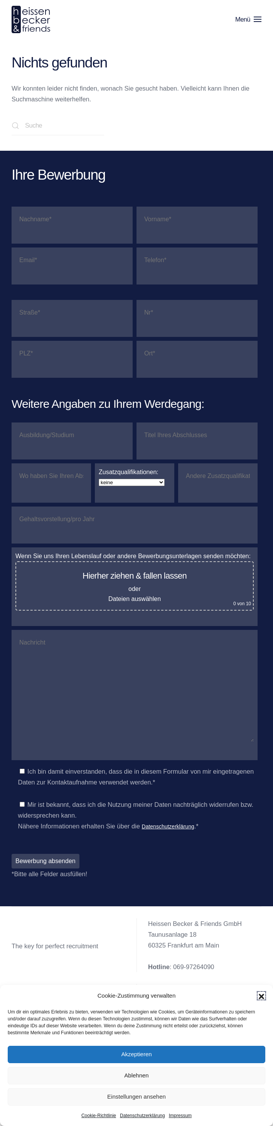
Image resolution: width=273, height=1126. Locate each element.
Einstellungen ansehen (136, 1096)
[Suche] (58, 125)
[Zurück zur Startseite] (32, 19)
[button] (261, 996)
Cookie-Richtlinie (98, 1115)
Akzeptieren (136, 1054)
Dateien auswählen (134, 599)
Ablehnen (136, 1075)
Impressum (180, 1115)
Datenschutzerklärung (142, 1115)
